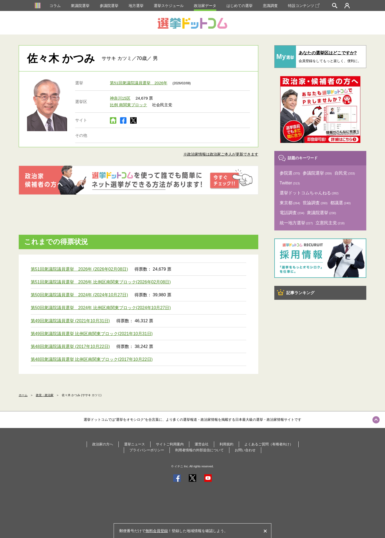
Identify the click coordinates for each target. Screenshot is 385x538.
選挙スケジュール (169, 5)
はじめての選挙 (239, 5)
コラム (55, 5)
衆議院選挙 (80, 5)
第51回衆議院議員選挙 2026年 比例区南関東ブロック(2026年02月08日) (101, 282)
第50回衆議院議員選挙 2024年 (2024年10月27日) (79, 295)
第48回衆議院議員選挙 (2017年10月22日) (70, 346)
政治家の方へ (102, 444)
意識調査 (270, 5)
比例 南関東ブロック (128, 105)
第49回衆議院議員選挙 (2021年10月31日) (70, 321)
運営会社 (202, 444)
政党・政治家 (44, 395)
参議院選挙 (109, 5)
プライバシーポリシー (146, 450)
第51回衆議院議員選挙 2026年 (138, 83)
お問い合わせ (245, 450)
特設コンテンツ (303, 5)
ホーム (23, 395)
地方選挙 (136, 5)
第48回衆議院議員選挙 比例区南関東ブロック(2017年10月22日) (92, 359)
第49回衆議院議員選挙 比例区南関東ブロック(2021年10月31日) (92, 333)
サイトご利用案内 (170, 444)
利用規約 (226, 444)
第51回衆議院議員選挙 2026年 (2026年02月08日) (79, 269)
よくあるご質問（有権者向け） (268, 444)
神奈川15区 (120, 98)
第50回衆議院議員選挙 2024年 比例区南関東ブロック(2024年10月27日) (101, 307)
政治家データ (205, 5)
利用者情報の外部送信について (199, 450)
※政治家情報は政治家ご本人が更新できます (220, 154)
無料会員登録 (156, 531)
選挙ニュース (134, 444)
